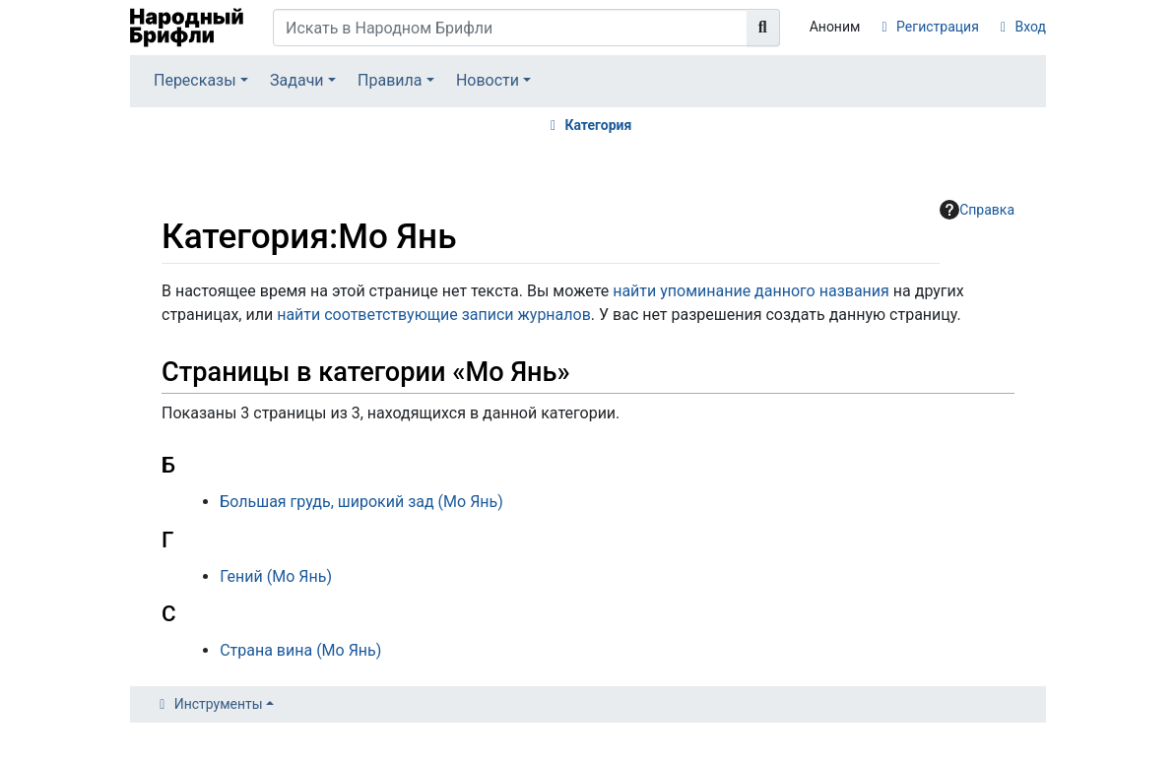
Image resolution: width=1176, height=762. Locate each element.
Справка (977, 210)
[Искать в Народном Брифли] (510, 27)
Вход (1030, 26)
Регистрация (937, 26)
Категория (597, 125)
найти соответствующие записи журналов (434, 314)
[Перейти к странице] (763, 27)
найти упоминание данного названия (751, 291)
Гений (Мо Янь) (276, 576)
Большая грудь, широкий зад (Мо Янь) (361, 501)
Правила (390, 80)
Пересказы (195, 80)
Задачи (297, 80)
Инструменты (218, 704)
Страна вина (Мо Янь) (300, 650)
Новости (487, 80)
